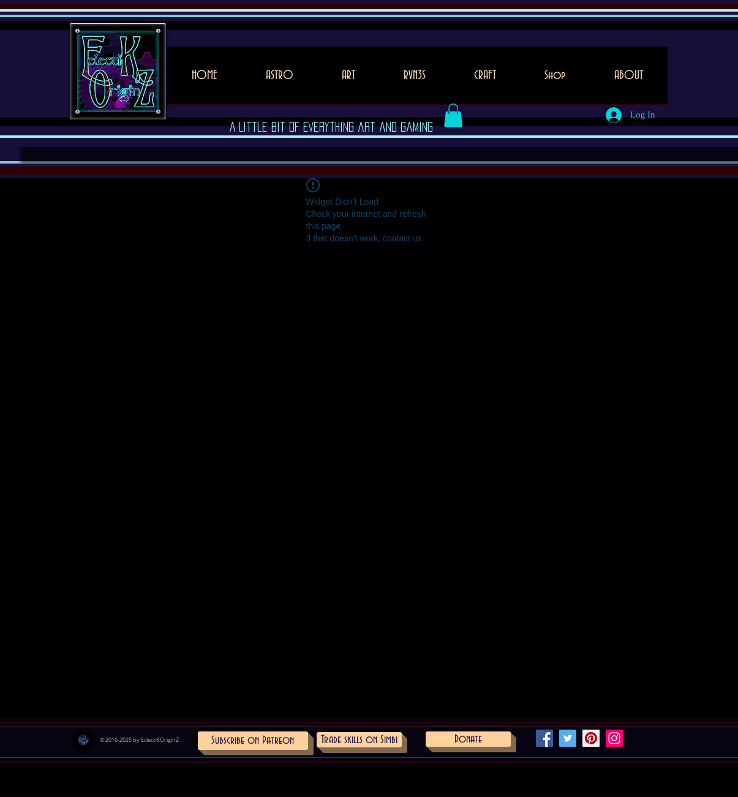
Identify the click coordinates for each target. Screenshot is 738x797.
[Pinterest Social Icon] (591, 738)
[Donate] (468, 739)
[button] (349, 79)
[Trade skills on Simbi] (359, 739)
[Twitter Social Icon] (567, 738)
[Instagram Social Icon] (614, 738)
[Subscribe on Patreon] (253, 740)
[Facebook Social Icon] (544, 738)
